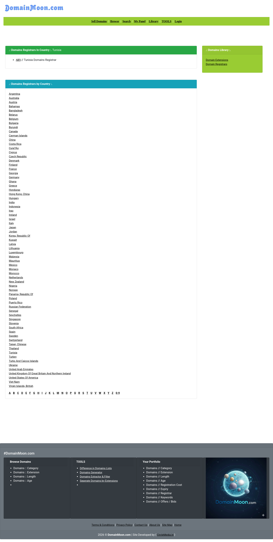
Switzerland (15, 340)
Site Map (167, 525)
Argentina (14, 93)
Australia (14, 98)
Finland (13, 164)
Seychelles (15, 315)
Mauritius (14, 260)
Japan (12, 227)
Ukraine (13, 365)
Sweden (13, 336)
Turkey (13, 356)
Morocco (14, 273)
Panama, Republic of (21, 294)
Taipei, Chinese (17, 344)
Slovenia (14, 323)
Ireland (13, 214)
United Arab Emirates (21, 369)
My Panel (139, 21)
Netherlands (16, 277)
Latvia (12, 244)
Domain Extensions (217, 60)
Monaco (13, 269)
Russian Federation (20, 306)
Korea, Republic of (19, 235)
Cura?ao (14, 148)
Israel (12, 219)
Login (178, 21)
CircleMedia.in (165, 534)
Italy (11, 223)
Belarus (13, 114)
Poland (13, 298)
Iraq (11, 210)
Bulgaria (13, 123)
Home (177, 525)
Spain (12, 331)
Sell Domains (99, 21)
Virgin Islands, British (21, 386)
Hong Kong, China (19, 194)
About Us (154, 525)
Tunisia (13, 352)
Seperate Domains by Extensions (99, 480)
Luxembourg (16, 252)
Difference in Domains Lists (96, 468)
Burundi (13, 127)
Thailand (14, 348)
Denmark (14, 160)
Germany (14, 177)
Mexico (13, 265)
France (13, 169)
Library (153, 21)
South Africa (16, 327)
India (12, 202)
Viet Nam (14, 381)
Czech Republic (18, 156)
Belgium (13, 119)
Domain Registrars (216, 64)
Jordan (13, 231)
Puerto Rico (15, 302)
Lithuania (14, 248)
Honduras (14, 189)
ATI (18, 59)
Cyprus (13, 152)
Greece (13, 185)
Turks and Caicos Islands (23, 361)
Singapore (15, 319)
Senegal (13, 310)
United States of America (23, 377)
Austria (13, 102)
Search (126, 21)
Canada (13, 131)
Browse (114, 21)
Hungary (14, 198)
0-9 (118, 393)
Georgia (13, 173)
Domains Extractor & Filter (95, 476)
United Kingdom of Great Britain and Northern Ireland (40, 373)
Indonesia (14, 206)
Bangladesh (15, 110)
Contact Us (141, 525)
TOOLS (166, 21)
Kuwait (13, 240)
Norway (13, 290)
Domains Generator (91, 472)
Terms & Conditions (103, 525)
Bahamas (14, 106)
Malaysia (14, 256)
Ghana (12, 181)
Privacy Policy (124, 525)
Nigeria (13, 285)
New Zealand (16, 281)
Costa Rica (15, 144)
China (12, 139)
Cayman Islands (18, 135)
